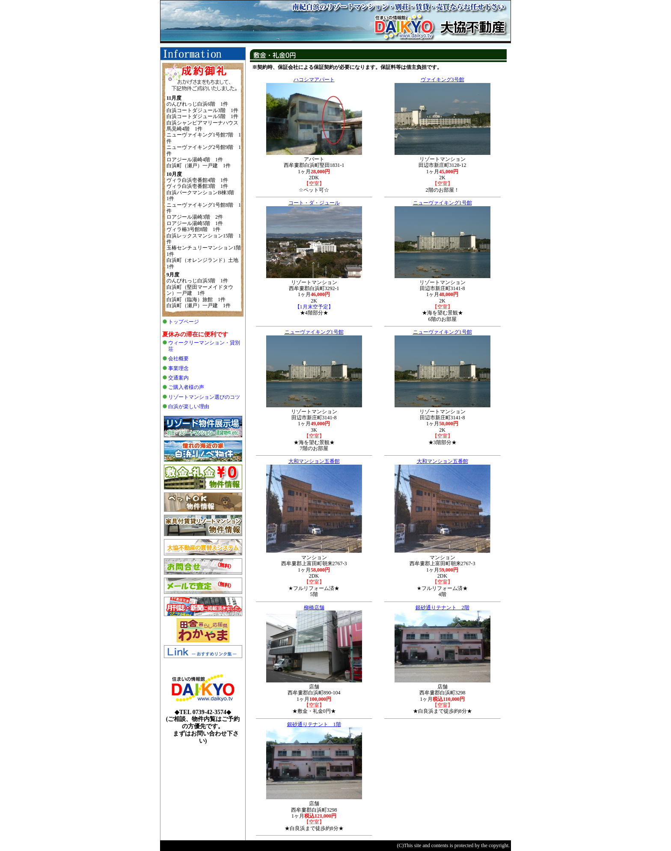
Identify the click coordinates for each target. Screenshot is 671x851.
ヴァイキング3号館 (442, 80)
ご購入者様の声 (186, 387)
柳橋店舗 (314, 608)
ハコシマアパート (314, 80)
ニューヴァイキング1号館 (442, 203)
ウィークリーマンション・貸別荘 (204, 346)
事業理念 (178, 368)
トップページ (183, 322)
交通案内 (178, 378)
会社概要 (178, 359)
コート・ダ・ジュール (314, 203)
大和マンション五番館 (314, 461)
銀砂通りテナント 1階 (314, 724)
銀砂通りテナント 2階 (442, 608)
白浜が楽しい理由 (188, 406)
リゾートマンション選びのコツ (204, 397)
